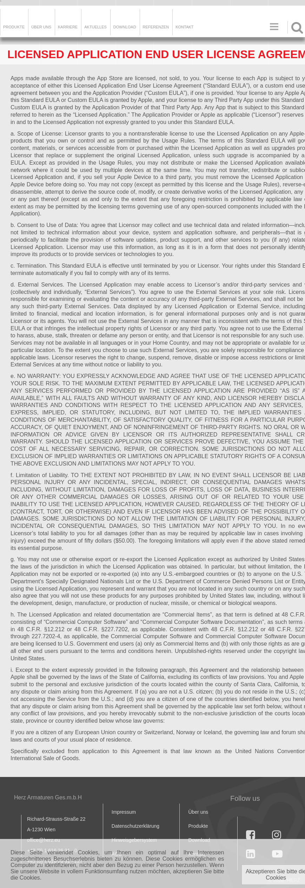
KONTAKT (184, 27)
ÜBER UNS (41, 27)
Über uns (198, 812)
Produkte (14, 27)
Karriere (68, 27)
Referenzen (156, 27)
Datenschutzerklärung (135, 826)
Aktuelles (95, 27)
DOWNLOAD (124, 27)
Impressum (124, 812)
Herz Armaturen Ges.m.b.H (48, 797)
